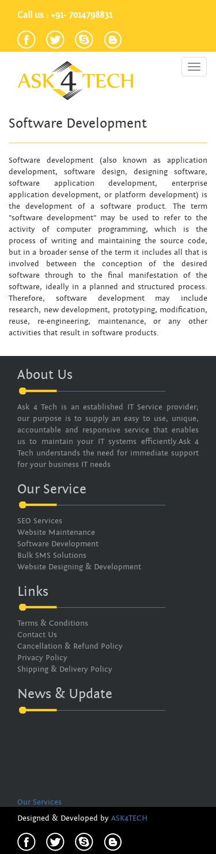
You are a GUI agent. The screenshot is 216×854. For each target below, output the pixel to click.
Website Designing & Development (79, 567)
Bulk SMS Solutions (51, 555)
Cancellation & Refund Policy (70, 646)
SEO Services (39, 521)
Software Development (57, 544)
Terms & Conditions (52, 623)
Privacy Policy (42, 657)
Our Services (39, 802)
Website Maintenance (56, 532)
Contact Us (37, 634)
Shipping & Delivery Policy (64, 669)
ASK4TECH (129, 818)
